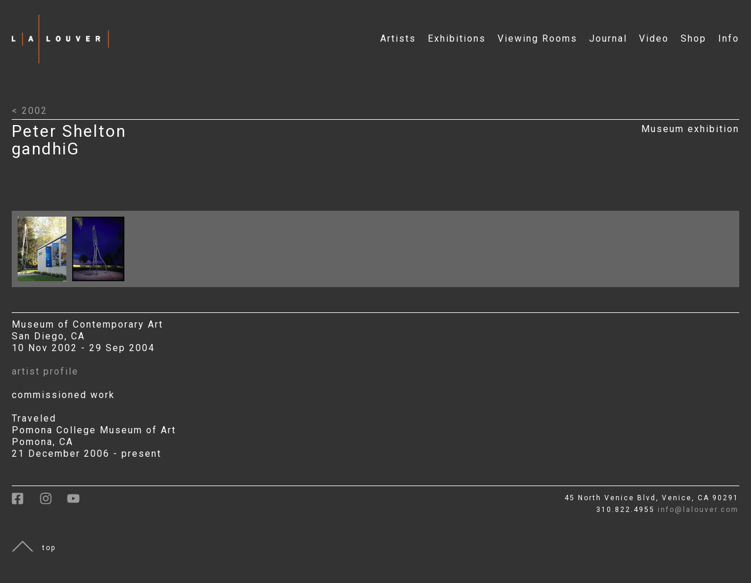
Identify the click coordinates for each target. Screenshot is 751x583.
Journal (608, 38)
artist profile (45, 371)
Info (728, 38)
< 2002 (30, 110)
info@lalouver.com (698, 510)
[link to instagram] (53, 502)
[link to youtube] (79, 502)
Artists (398, 38)
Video (654, 38)
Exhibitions (457, 38)
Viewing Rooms (537, 38)
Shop (693, 38)
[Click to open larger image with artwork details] (45, 283)
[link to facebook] (25, 502)
